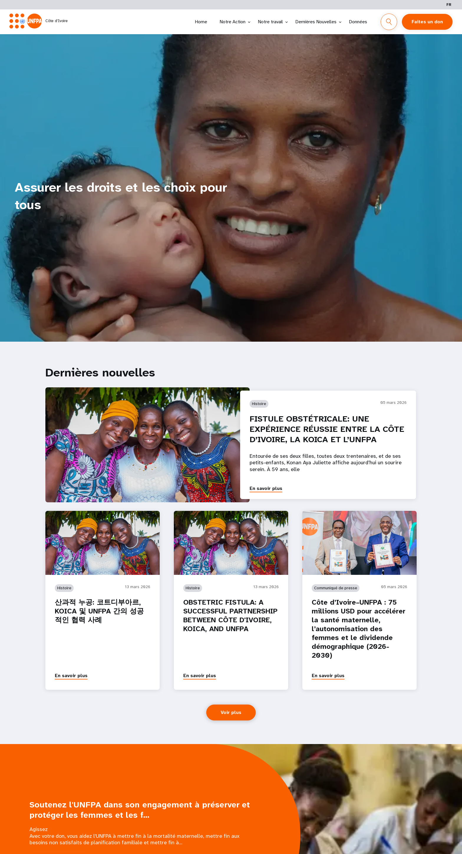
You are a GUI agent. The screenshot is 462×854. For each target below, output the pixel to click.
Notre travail (270, 22)
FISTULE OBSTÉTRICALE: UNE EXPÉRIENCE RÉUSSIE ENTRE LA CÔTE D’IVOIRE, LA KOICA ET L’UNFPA (327, 429)
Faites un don (427, 22)
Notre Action (232, 22)
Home (201, 22)
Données (358, 22)
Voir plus (231, 712)
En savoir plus (266, 488)
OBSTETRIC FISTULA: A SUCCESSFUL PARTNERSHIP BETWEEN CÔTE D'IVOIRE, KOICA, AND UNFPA (230, 615)
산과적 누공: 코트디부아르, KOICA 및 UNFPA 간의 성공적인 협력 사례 (99, 611)
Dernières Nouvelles (315, 22)
